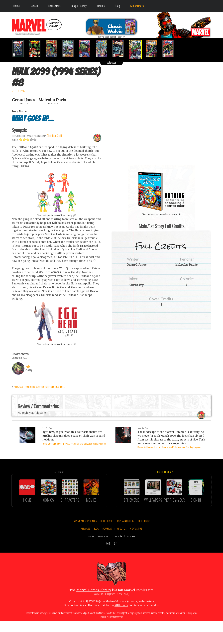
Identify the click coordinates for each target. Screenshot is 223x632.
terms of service (117, 550)
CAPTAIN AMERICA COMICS (85, 535)
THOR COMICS (143, 535)
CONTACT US (136, 542)
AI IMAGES (85, 542)
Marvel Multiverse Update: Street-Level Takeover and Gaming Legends (169, 447)
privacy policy (103, 550)
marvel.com (131, 550)
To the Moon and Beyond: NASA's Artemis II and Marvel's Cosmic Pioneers (74, 443)
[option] (20, 48)
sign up (91, 550)
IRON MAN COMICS (125, 535)
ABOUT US (121, 542)
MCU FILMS (107, 542)
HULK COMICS (107, 535)
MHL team (121, 619)
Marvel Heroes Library (93, 604)
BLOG (96, 542)
